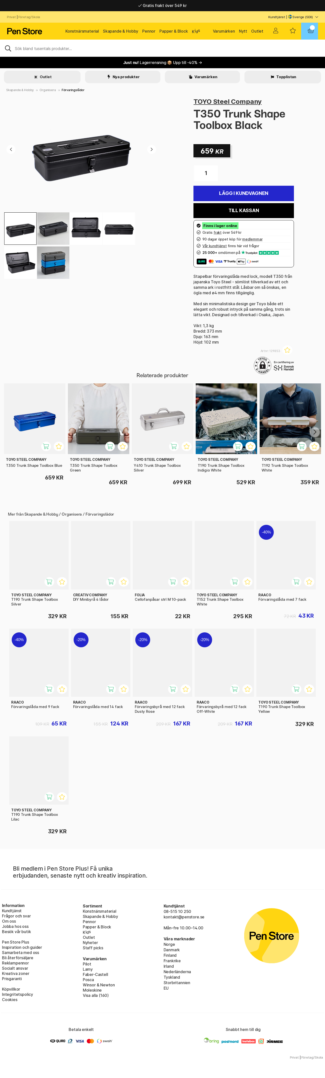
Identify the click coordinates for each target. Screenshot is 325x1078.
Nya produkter (126, 76)
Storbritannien (177, 982)
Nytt (243, 31)
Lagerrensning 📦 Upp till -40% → (162, 62)
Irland (169, 966)
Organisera (48, 90)
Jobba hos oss (15, 926)
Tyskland (172, 977)
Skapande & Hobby (120, 31)
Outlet (257, 31)
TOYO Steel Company (227, 101)
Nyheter (90, 942)
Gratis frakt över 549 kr (162, 5)
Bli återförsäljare (17, 957)
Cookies (9, 999)
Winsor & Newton (99, 984)
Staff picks (93, 947)
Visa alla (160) (96, 995)
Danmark (172, 949)
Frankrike (172, 960)
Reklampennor (15, 962)
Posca (88, 979)
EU (166, 988)
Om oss (9, 921)
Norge (169, 944)
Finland (170, 955)
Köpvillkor (11, 989)
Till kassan (244, 210)
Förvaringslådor (73, 90)
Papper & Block (173, 31)
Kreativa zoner (15, 973)
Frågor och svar (16, 915)
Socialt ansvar (15, 968)
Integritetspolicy (17, 994)
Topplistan (286, 76)
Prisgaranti (12, 978)
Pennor (148, 31)
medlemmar (252, 239)
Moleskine (92, 990)
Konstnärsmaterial (82, 31)
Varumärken (224, 31)
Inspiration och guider (22, 947)
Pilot (87, 963)
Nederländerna (177, 971)
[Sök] (162, 48)
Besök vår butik (16, 931)
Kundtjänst (276, 17)
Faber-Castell (95, 974)
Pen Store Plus (15, 942)
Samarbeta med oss (20, 952)
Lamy (88, 969)
